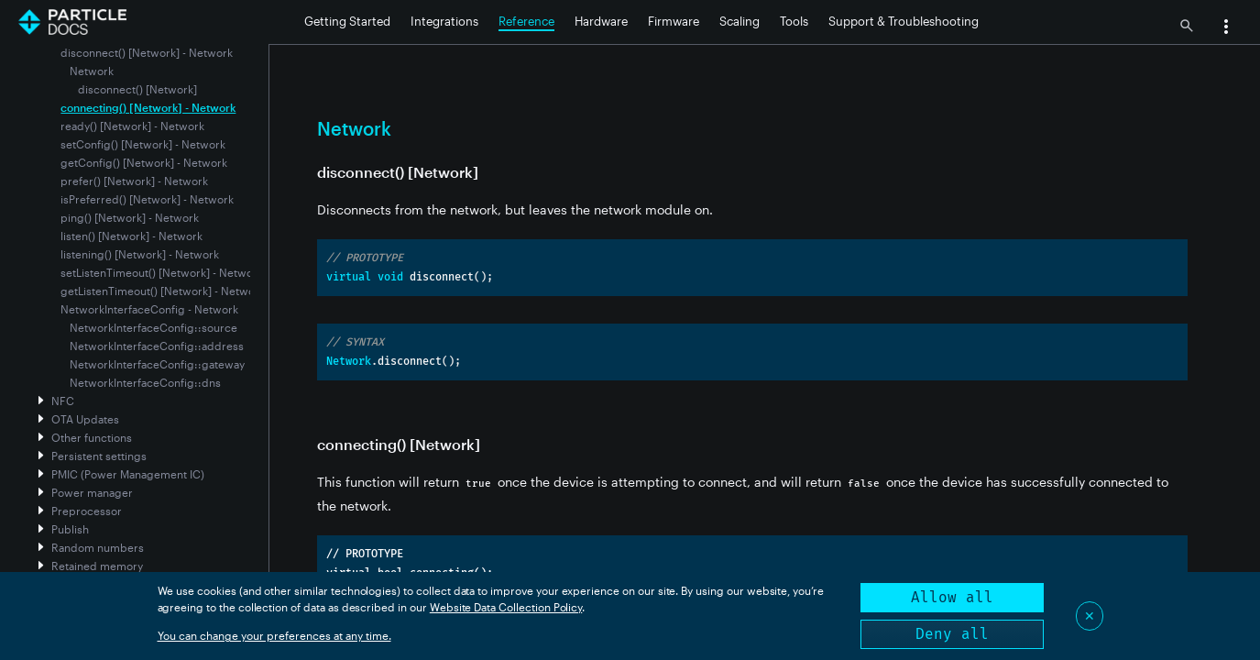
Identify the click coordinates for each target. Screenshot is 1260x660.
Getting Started (347, 21)
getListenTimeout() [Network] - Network (162, 290)
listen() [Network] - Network (131, 235)
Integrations (444, 21)
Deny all (952, 634)
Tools (794, 21)
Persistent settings (99, 455)
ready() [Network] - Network (132, 125)
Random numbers (97, 547)
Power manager (92, 492)
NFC (62, 400)
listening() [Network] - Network (139, 254)
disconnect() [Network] (137, 88)
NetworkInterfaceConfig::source (153, 327)
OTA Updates (85, 418)
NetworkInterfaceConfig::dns (145, 382)
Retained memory (97, 565)
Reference (526, 21)
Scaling (739, 21)
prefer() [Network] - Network (134, 180)
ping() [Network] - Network (129, 217)
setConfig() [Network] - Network (142, 144)
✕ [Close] (1089, 615)
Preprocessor (86, 510)
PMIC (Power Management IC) (127, 474)
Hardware (601, 21)
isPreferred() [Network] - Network (147, 198)
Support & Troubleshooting (903, 21)
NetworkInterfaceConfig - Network (149, 308)
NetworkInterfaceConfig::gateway (157, 364)
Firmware (673, 21)
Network (92, 70)
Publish (70, 528)
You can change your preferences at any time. (274, 635)
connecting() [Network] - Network (148, 107)
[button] (1226, 28)
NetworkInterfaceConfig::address (157, 345)
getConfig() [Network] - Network (143, 162)
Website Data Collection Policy (506, 606)
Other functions (91, 437)
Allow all (952, 597)
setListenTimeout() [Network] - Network (161, 272)
